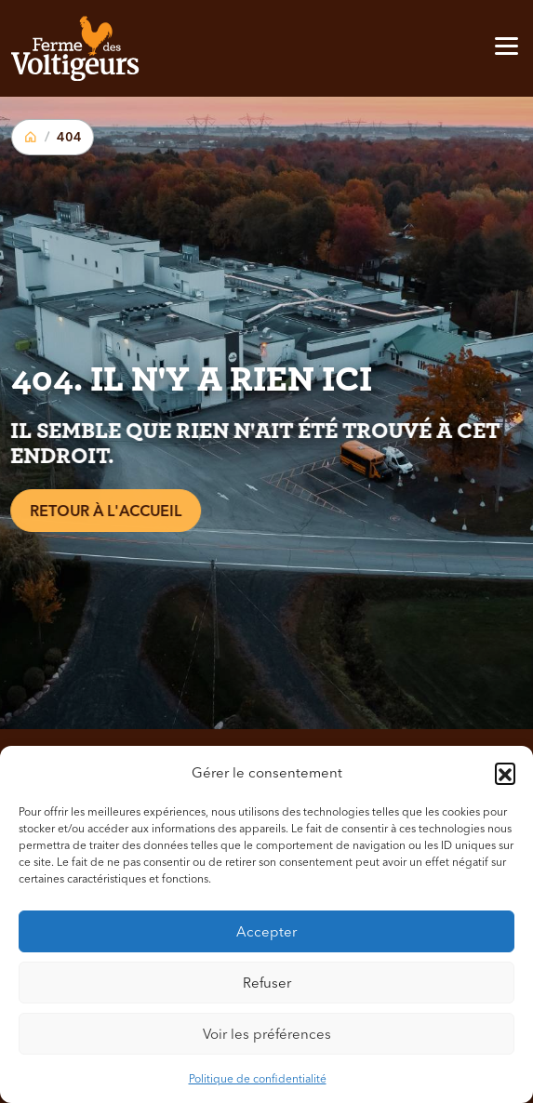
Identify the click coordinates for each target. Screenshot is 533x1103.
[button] (505, 773)
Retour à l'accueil (102, 510)
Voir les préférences (267, 1034)
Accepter (266, 931)
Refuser (267, 982)
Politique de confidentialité (257, 1078)
